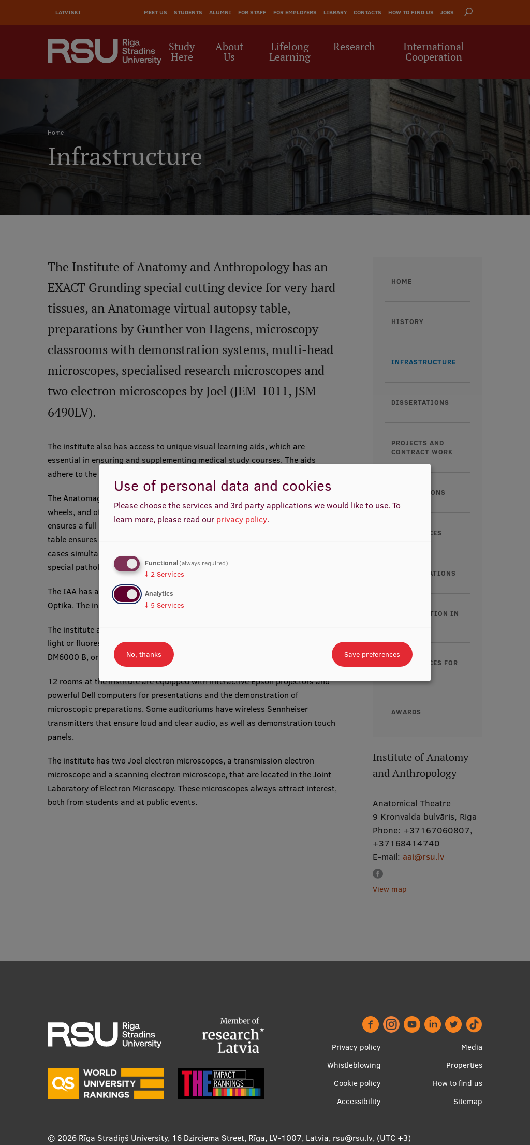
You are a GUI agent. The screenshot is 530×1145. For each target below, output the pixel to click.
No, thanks (143, 654)
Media (471, 1046)
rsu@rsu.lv (353, 1137)
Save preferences (372, 654)
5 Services (164, 605)
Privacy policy (356, 1046)
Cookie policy (357, 1083)
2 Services (164, 574)
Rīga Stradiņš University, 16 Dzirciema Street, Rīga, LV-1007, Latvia (204, 1137)
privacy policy (241, 519)
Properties (464, 1065)
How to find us (457, 1083)
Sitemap (467, 1101)
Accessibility (359, 1101)
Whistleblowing (354, 1065)
